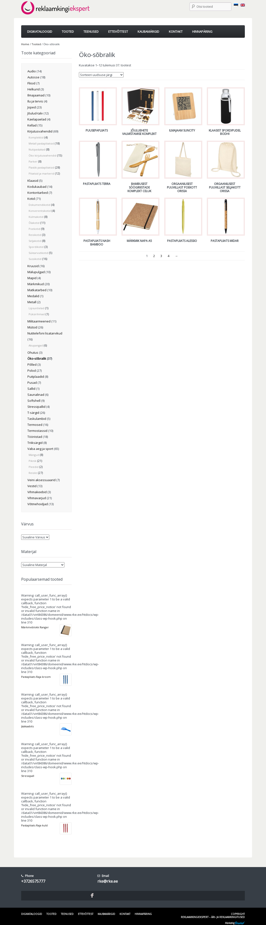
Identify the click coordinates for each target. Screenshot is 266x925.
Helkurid (33, 89)
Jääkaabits (27, 726)
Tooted (36, 44)
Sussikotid (35, 259)
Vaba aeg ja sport (40, 449)
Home (25, 44)
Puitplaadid (35, 376)
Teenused (67, 914)
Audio (31, 71)
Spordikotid (36, 247)
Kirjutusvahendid (39, 131)
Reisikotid (35, 235)
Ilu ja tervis (35, 101)
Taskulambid (36, 418)
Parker (33, 161)
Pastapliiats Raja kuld (34, 825)
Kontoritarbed (37, 192)
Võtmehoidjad (37, 504)
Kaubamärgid (106, 914)
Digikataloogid (31, 914)
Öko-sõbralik (36, 358)
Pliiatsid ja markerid (41, 173)
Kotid (31, 198)
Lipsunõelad (36, 308)
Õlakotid (34, 223)
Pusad (32, 382)
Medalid (33, 296)
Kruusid (33, 266)
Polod (31, 370)
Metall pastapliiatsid (41, 143)
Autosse (33, 77)
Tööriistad (34, 436)
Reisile (33, 473)
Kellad (32, 125)
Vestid (32, 486)
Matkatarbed (36, 290)
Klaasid (32, 180)
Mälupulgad (36, 272)
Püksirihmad (37, 314)
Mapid (32, 278)
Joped (31, 107)
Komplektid (36, 137)
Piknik (32, 461)
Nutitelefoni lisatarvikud (44, 333)
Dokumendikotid (39, 205)
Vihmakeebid (37, 492)
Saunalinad (35, 394)
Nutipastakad (37, 149)
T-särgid (33, 412)
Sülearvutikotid (38, 253)
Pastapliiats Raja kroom (36, 677)
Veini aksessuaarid (41, 480)
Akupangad (36, 345)
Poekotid (34, 229)
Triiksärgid (35, 442)
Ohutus (32, 352)
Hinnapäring (143, 914)
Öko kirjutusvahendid (42, 155)
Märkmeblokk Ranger (35, 627)
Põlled (32, 364)
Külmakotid (36, 217)
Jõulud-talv (35, 113)
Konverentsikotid (40, 211)
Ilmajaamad (35, 95)
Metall (31, 302)
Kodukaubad (36, 186)
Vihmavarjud (36, 498)
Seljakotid (35, 241)
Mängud (34, 455)
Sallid (31, 388)
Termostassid (37, 430)
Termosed (34, 424)
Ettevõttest (85, 914)
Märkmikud (35, 284)
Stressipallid (36, 406)
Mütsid (32, 327)
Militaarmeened (39, 321)
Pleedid (33, 467)
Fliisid (31, 83)
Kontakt (125, 914)
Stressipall (27, 776)
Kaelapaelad (36, 119)
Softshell (33, 400)
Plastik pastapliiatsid (41, 167)
